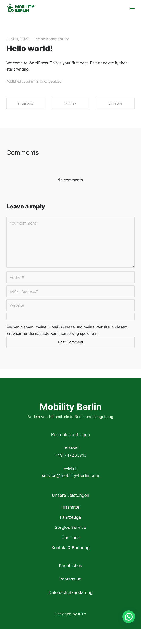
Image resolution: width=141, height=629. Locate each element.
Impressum (70, 578)
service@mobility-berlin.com (70, 475)
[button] (128, 616)
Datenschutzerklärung (70, 592)
